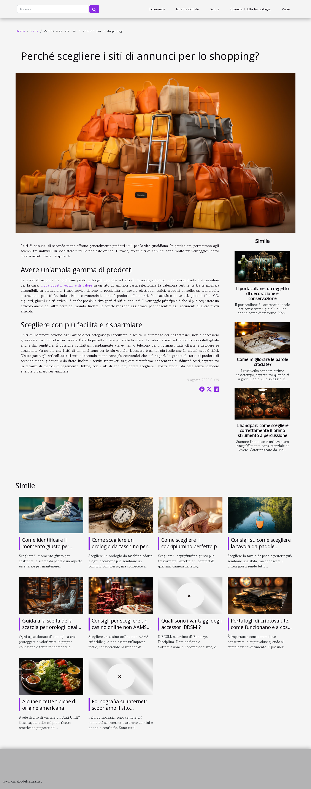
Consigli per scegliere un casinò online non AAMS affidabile (120, 627)
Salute (214, 9)
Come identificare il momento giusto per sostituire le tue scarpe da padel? (52, 549)
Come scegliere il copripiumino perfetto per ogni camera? (191, 546)
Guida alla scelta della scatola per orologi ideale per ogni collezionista (51, 627)
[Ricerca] (52, 9)
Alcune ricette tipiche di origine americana (49, 704)
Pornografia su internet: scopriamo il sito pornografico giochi (119, 708)
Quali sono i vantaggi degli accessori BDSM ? (191, 624)
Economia (157, 9)
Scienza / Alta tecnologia (250, 9)
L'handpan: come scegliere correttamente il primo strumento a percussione (262, 430)
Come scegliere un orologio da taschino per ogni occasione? (120, 546)
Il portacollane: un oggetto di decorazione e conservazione (262, 293)
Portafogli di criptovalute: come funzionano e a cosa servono (260, 627)
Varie (286, 9)
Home (20, 31)
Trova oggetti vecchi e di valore (66, 285)
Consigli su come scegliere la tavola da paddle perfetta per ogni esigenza (261, 546)
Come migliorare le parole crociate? (262, 361)
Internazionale (187, 9)
